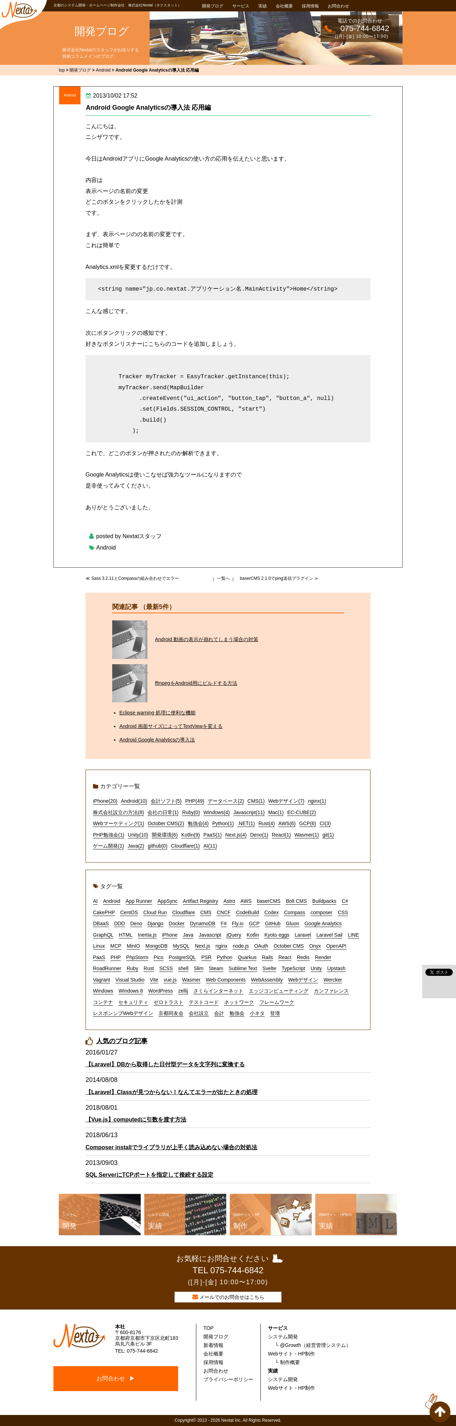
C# (345, 901)
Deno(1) (259, 835)
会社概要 (284, 6)
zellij (183, 991)
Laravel (303, 935)
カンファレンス (331, 991)
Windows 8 (131, 991)
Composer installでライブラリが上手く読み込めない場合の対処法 (171, 1147)
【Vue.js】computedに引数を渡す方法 (136, 1120)
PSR (206, 957)
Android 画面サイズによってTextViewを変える (171, 726)
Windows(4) (216, 812)
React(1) (281, 835)
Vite (154, 980)
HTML (126, 935)
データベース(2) (226, 801)
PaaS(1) (212, 835)
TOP (208, 1328)
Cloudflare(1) (185, 846)
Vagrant (101, 980)
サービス (240, 6)
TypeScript (293, 968)
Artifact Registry (200, 901)
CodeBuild (247, 912)
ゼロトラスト (168, 1002)
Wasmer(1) (307, 835)
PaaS (99, 957)
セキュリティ (133, 1002)
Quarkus (247, 957)
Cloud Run (155, 912)
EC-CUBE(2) (301, 812)
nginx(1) (317, 801)
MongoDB (156, 946)
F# (224, 923)
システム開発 (283, 1336)
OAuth (261, 946)
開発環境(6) (165, 835)
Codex (271, 912)
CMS (205, 912)
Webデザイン (303, 980)
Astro (229, 901)
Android (70, 95)
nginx (221, 946)
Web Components (226, 980)
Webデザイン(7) (286, 801)
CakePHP (104, 912)
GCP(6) (307, 823)
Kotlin (253, 935)
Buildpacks (324, 901)
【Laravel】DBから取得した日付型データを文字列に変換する (165, 1064)
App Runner (139, 901)
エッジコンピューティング (279, 991)
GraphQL (103, 935)
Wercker (332, 980)
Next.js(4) (236, 835)
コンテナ (103, 1002)
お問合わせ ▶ (116, 1378)
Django (155, 923)
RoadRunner (107, 968)
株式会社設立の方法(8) (118, 812)
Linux (99, 946)
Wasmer (191, 980)
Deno (136, 923)
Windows (103, 991)
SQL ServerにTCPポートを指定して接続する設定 (149, 1175)
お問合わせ (338, 6)
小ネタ (257, 1013)
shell (183, 968)
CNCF (223, 912)
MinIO (133, 946)
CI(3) (325, 823)
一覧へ (223, 578)
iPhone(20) (105, 801)
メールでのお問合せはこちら (232, 1297)
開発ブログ (212, 6)
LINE (353, 935)
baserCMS (268, 901)
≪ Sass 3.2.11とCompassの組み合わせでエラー (132, 578)
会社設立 (199, 1013)
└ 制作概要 (287, 1362)
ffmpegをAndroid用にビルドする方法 (196, 683)
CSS (343, 912)
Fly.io (237, 923)
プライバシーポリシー (228, 1379)
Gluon (292, 923)
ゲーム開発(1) (108, 846)
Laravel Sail (329, 935)
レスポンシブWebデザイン (123, 1013)
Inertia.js (147, 935)
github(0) (157, 846)
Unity (316, 968)
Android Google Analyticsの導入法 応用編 (148, 107)
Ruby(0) (191, 812)
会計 (219, 1013)
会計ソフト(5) (166, 801)
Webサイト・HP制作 (291, 1354)
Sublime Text (243, 968)
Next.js (202, 946)
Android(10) (134, 801)
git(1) (328, 835)
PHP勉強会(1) (108, 835)
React (284, 957)
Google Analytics (323, 923)
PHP (115, 957)
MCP (115, 946)
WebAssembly (267, 980)
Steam (216, 968)
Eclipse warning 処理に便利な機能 (157, 712)
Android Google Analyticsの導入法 (157, 740)
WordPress (160, 991)
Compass (294, 912)
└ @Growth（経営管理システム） (313, 1345)
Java (188, 935)
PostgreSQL (182, 957)
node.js (241, 946)
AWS (246, 901)
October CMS (289, 946)
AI (95, 901)
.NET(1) (246, 823)
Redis (303, 957)
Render (323, 957)
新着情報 (213, 1345)
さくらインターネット (218, 991)
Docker (177, 923)
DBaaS (101, 923)
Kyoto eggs (276, 935)
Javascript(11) (249, 812)
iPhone (170, 935)
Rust (149, 968)
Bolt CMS (296, 901)
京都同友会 (171, 1013)
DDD (119, 923)
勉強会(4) (198, 823)
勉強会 (236, 1013)
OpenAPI (336, 946)
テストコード (204, 1002)
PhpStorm (137, 957)
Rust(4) (266, 823)
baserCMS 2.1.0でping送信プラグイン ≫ (279, 578)
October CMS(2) (166, 823)
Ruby (132, 968)
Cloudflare (183, 912)
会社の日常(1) (162, 812)
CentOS (129, 912)
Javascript (210, 935)
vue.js (170, 980)
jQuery (234, 935)
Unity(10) (138, 835)
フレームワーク (276, 1002)
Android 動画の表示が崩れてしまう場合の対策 (206, 639)
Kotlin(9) (190, 835)
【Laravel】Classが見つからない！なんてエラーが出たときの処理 (172, 1092)
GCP (254, 923)
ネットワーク (239, 1002)
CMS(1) (256, 801)
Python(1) (223, 823)
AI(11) (210, 846)
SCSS (166, 968)
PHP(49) (194, 801)
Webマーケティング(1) (118, 823)
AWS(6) (286, 823)
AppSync (167, 901)
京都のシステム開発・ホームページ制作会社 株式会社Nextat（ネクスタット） (117, 5)
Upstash (336, 968)
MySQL (181, 946)
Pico (158, 957)
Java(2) (136, 846)
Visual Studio (129, 980)
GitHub (273, 923)
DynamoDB (203, 923)
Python (225, 957)
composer (321, 912)
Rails (267, 957)
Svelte (269, 968)
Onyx (315, 946)
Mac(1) (276, 812)
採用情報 (310, 6)
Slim (198, 968)
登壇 (275, 1013)
